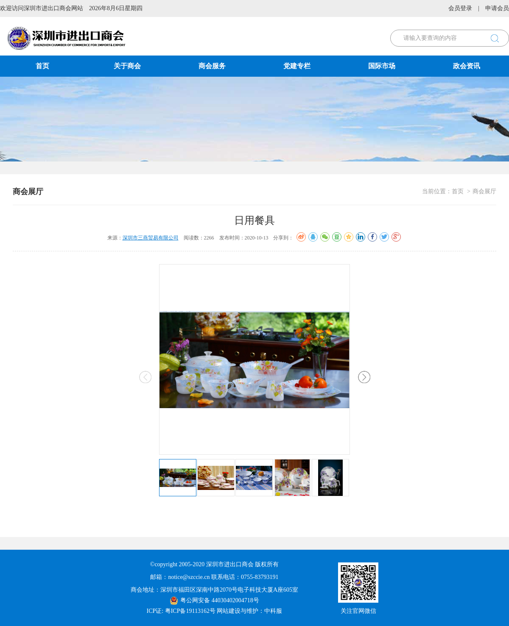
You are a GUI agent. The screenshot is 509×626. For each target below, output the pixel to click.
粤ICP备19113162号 (190, 611)
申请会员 (497, 8)
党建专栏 (296, 66)
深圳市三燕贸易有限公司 (151, 238)
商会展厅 (484, 191)
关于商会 (127, 66)
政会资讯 (466, 66)
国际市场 (381, 66)
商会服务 (212, 66)
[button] (364, 377)
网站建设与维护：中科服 (249, 611)
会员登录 (460, 8)
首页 (42, 66)
